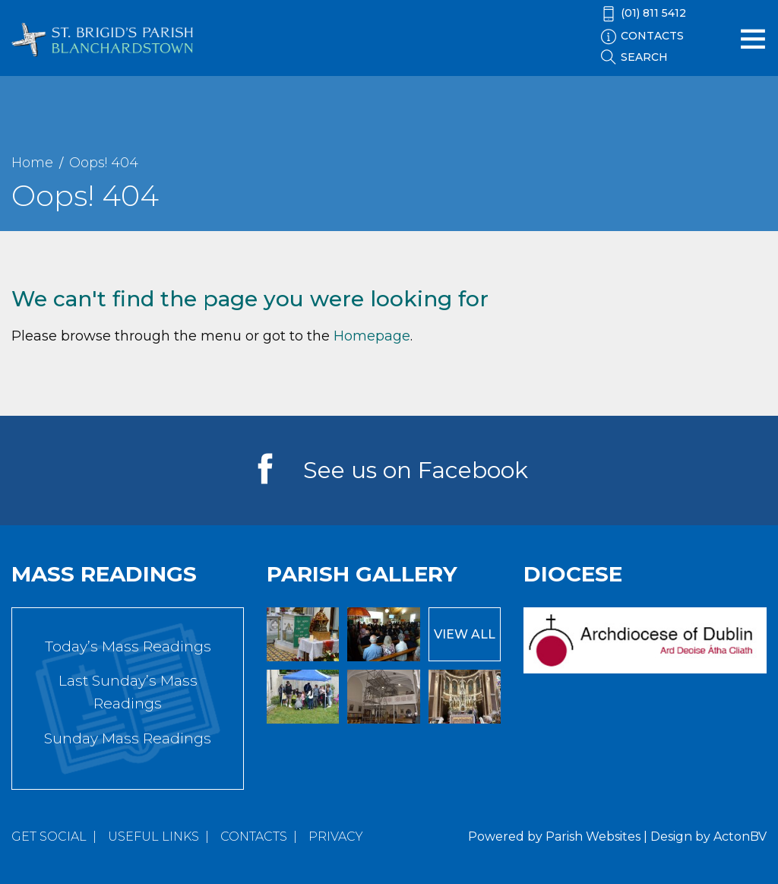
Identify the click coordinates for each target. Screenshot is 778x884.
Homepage (372, 336)
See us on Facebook (415, 470)
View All (464, 634)
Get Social (49, 836)
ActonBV (740, 836)
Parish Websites (593, 836)
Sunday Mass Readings (127, 738)
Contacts (253, 836)
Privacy (335, 836)
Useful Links (153, 836)
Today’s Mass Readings (128, 646)
